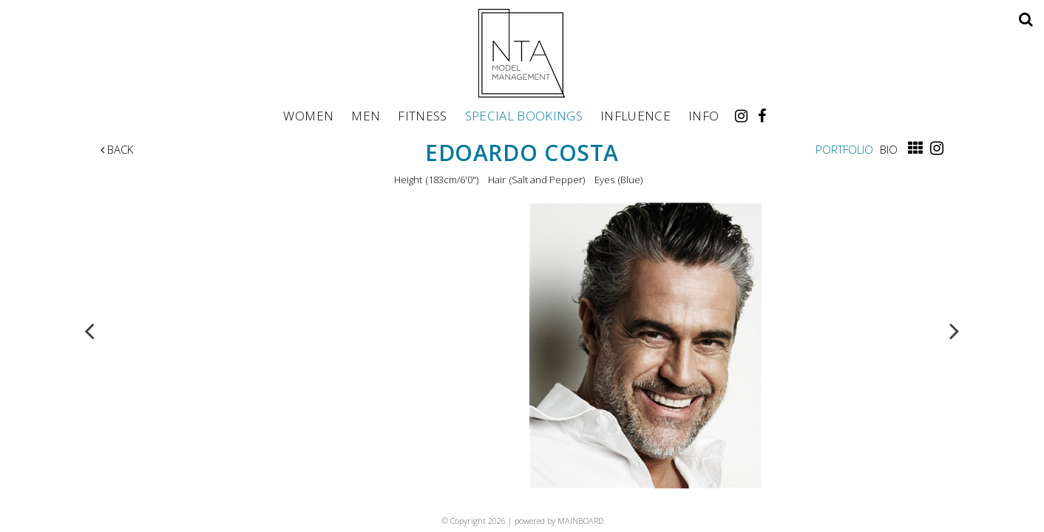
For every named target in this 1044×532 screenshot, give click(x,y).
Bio (889, 149)
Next (954, 330)
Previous (89, 330)
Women (308, 115)
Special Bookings (524, 115)
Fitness (422, 115)
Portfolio (844, 149)
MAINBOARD (580, 520)
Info (703, 115)
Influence (635, 115)
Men (365, 115)
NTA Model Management (522, 53)
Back (117, 149)
